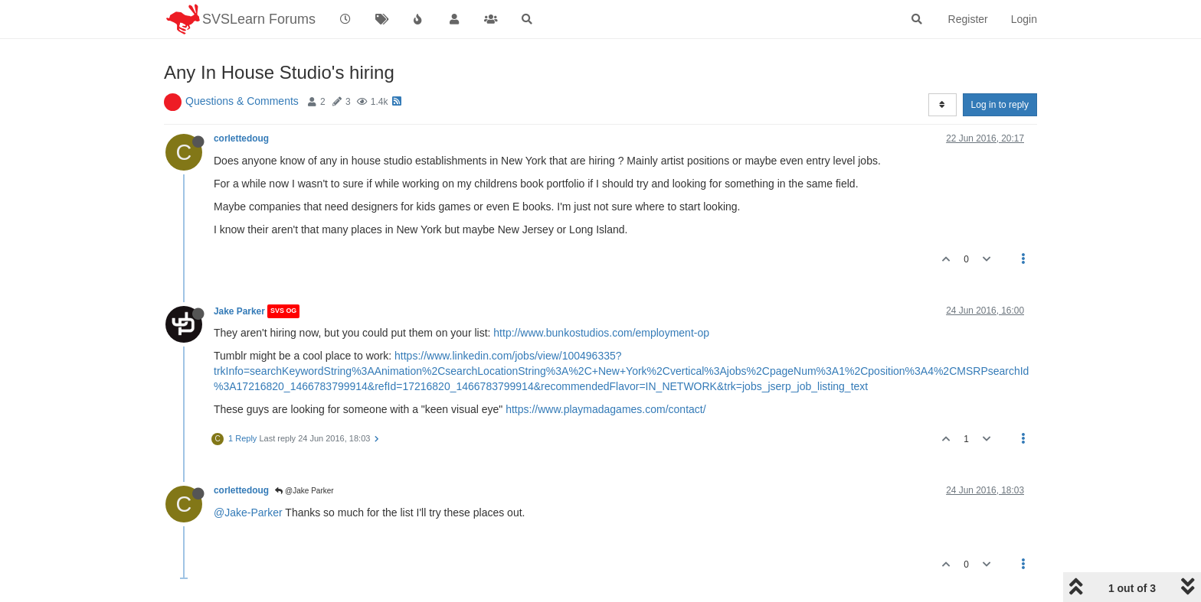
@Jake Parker (304, 490)
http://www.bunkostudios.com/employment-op (601, 333)
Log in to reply (1000, 104)
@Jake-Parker (248, 512)
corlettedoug (241, 138)
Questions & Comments (242, 101)
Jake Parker (239, 311)
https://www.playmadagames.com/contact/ (605, 409)
